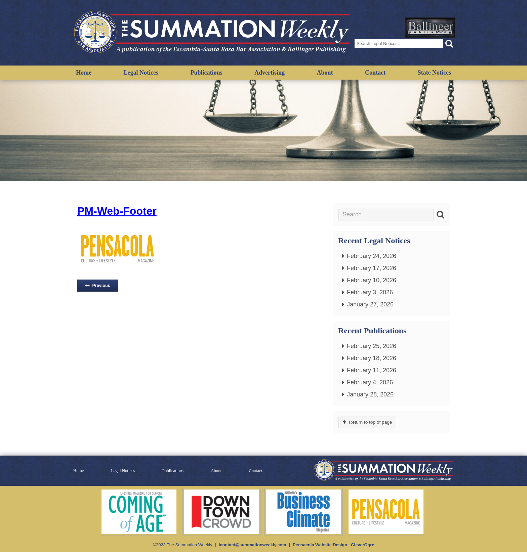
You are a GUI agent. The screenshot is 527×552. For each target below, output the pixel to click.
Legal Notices (140, 72)
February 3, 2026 (370, 292)
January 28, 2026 (370, 394)
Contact (375, 72)
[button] (449, 43)
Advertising (269, 72)
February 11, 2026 (371, 370)
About (325, 72)
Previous (101, 285)
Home (83, 72)
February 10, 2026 (371, 280)
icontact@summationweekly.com (252, 544)
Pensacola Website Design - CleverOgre (333, 544)
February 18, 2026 (371, 358)
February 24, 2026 (371, 256)
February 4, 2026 (370, 382)
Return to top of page (370, 422)
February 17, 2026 (371, 268)
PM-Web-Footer (117, 211)
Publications (206, 72)
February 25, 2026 (371, 346)
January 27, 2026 (370, 304)
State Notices (434, 72)
